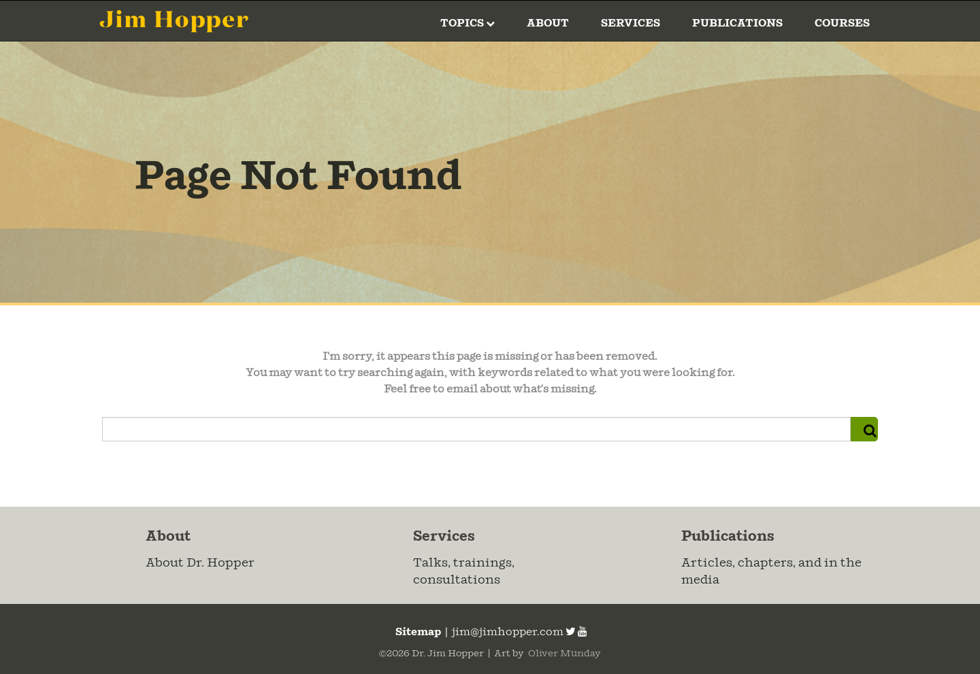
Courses (842, 23)
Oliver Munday (563, 653)
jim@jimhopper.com (508, 632)
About (548, 23)
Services (630, 23)
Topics (467, 23)
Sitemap (417, 632)
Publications (737, 23)
